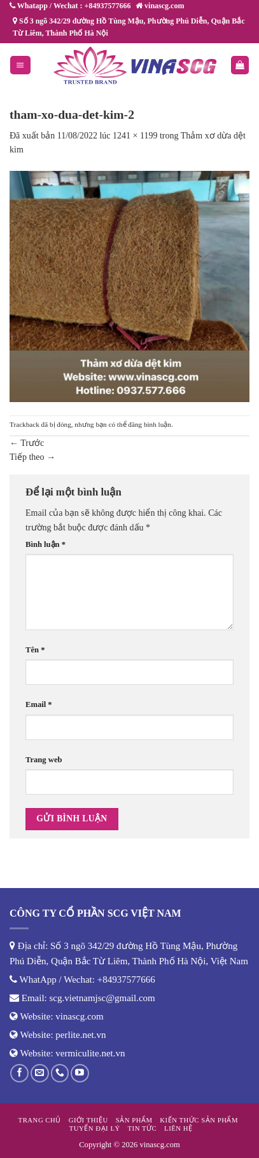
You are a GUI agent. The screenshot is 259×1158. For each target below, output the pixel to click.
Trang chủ (39, 1120)
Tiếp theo (32, 457)
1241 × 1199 (135, 135)
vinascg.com (79, 1016)
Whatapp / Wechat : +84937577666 (70, 5)
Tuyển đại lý (94, 1128)
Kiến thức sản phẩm (199, 1120)
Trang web (43, 759)
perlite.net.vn (80, 1035)
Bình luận (45, 544)
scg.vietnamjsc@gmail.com (102, 998)
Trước (27, 443)
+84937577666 (126, 979)
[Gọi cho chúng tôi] (60, 1073)
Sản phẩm (134, 1120)
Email (38, 704)
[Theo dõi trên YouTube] (80, 1073)
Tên (35, 649)
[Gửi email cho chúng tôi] (40, 1073)
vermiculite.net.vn (90, 1053)
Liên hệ (178, 1128)
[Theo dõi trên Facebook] (19, 1073)
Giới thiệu (88, 1120)
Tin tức (142, 1128)
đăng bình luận (149, 424)
